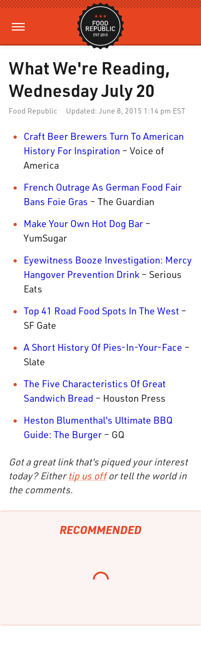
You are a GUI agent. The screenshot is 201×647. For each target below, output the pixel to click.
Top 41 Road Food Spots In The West (101, 311)
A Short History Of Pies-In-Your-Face (103, 347)
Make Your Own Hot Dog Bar (83, 223)
